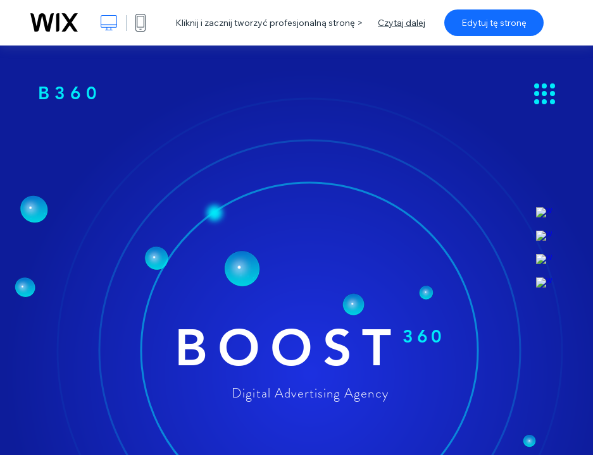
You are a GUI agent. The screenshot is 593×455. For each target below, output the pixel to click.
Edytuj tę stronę (494, 22)
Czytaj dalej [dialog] (401, 22)
